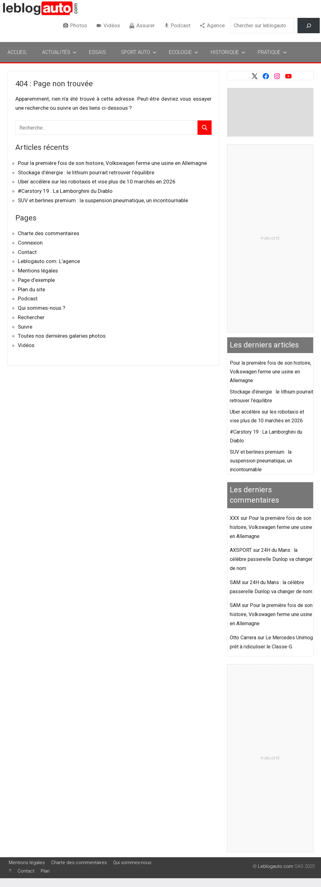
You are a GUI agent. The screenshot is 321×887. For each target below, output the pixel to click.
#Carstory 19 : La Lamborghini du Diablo (65, 191)
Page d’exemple (36, 280)
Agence (216, 25)
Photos (78, 25)
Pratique (272, 52)
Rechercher (31, 317)
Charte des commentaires (48, 233)
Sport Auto (138, 52)
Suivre (25, 327)
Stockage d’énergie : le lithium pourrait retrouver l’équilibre (86, 172)
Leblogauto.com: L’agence (49, 261)
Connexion (30, 243)
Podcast (181, 25)
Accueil (17, 52)
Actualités (59, 52)
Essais (97, 52)
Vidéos (111, 25)
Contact (27, 252)
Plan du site (31, 289)
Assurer (145, 25)
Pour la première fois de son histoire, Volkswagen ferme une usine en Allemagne (112, 163)
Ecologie (183, 52)
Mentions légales (38, 270)
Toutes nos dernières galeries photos (62, 336)
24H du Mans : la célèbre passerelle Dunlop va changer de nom (271, 559)
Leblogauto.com (275, 866)
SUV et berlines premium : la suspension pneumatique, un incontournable (103, 200)
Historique (228, 52)
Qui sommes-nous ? (41, 308)
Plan (45, 871)
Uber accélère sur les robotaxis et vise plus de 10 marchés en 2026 (97, 181)
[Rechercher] (308, 25)
